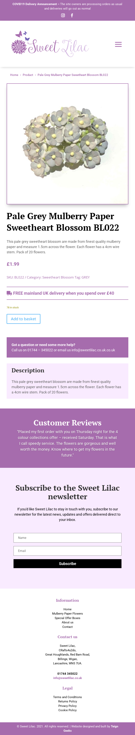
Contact (67, 627)
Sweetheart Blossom (58, 277)
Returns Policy (67, 701)
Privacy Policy (67, 706)
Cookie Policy (67, 710)
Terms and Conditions (67, 697)
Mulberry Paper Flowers (67, 613)
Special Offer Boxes (67, 618)
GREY (86, 277)
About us (67, 622)
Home (67, 609)
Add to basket (23, 318)
